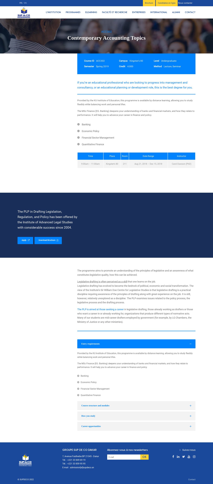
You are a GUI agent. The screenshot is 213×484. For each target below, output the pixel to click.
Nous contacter (185, 3)
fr (21, 3)
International (158, 12)
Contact (190, 12)
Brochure (149, 3)
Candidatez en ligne (167, 3)
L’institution (53, 12)
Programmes (73, 12)
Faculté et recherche (114, 12)
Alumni (176, 12)
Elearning (91, 12)
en (25, 3)
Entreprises (138, 12)
